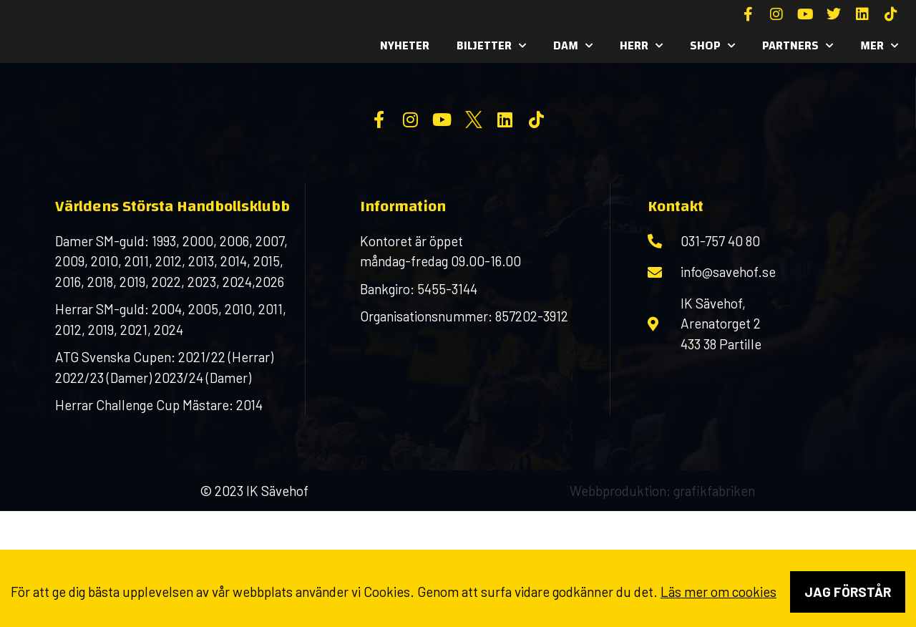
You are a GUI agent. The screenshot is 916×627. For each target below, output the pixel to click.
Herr (641, 45)
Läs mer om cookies (718, 591)
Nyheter (404, 45)
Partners (797, 45)
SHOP (712, 45)
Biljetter (491, 45)
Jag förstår (847, 591)
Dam (573, 45)
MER (879, 45)
